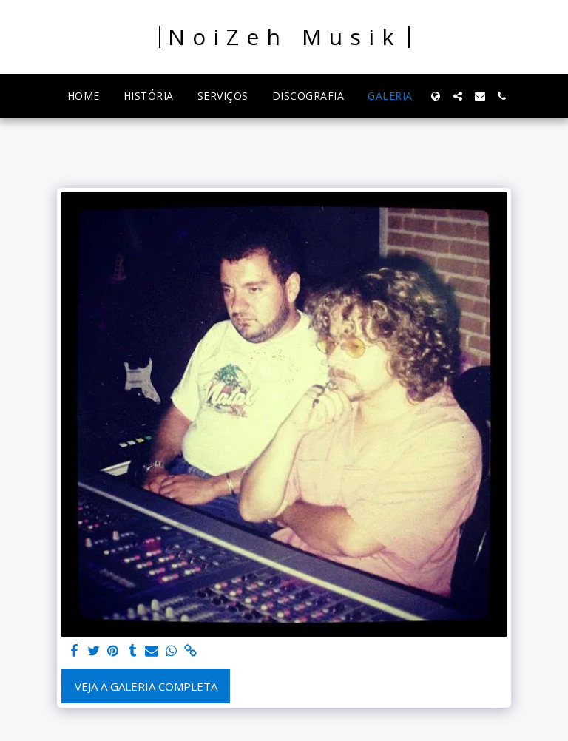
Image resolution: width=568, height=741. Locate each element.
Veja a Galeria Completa (146, 686)
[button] (457, 96)
